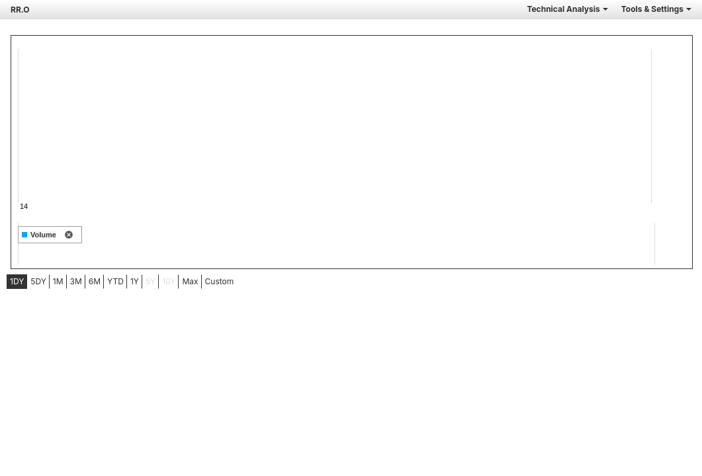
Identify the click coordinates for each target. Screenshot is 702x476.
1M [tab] (58, 281)
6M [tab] (95, 281)
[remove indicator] (69, 235)
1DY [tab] (17, 281)
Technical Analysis (567, 9)
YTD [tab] (115, 281)
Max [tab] (190, 281)
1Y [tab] (134, 281)
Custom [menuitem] (219, 281)
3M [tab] (76, 281)
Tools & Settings (656, 9)
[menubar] (104, 281)
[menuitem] (17, 281)
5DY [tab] (38, 281)
